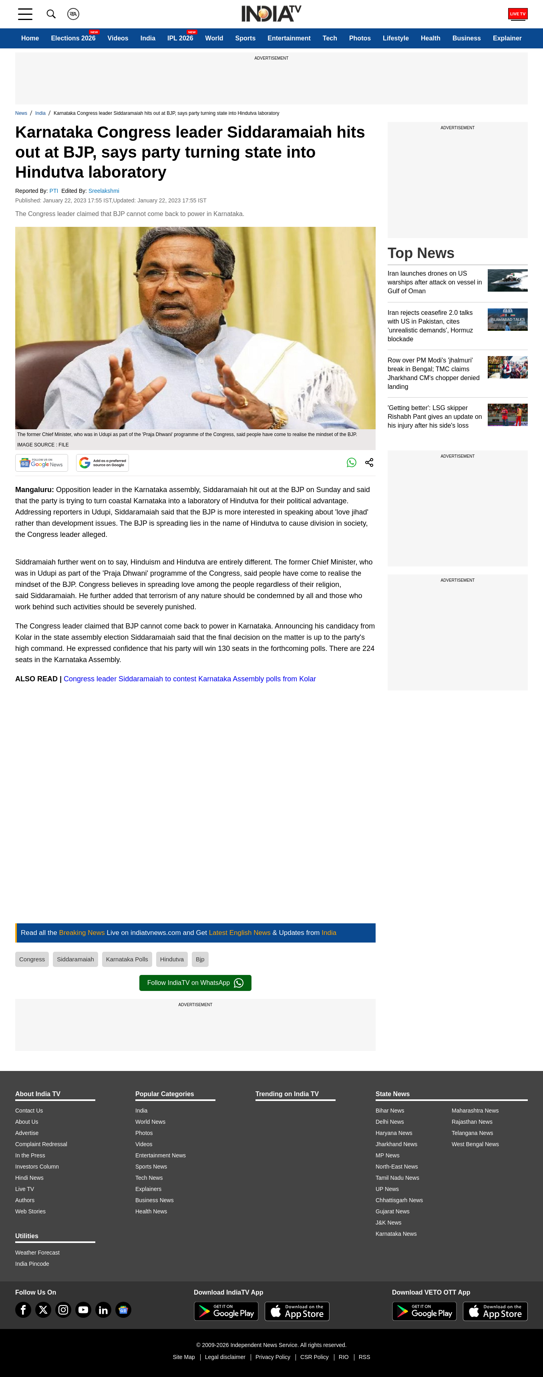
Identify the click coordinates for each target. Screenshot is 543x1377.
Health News (151, 1211)
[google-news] (123, 1310)
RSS (364, 1357)
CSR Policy (314, 1357)
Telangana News (472, 1133)
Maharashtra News (475, 1110)
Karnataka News (396, 1234)
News (21, 113)
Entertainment (289, 38)
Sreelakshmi (104, 191)
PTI (55, 191)
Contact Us (29, 1110)
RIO (344, 1357)
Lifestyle (396, 38)
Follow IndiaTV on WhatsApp (195, 983)
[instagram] (63, 1310)
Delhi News (390, 1122)
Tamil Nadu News (397, 1178)
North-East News (397, 1166)
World (214, 38)
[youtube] (83, 1310)
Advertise (26, 1133)
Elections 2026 (73, 38)
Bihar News (390, 1110)
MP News (388, 1155)
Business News (154, 1200)
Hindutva (172, 959)
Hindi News (29, 1178)
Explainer (507, 38)
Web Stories (30, 1211)
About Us (26, 1122)
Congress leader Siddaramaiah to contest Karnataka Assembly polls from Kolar (190, 679)
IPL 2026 (180, 38)
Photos (360, 38)
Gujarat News (393, 1211)
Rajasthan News (472, 1122)
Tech (330, 38)
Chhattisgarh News (399, 1200)
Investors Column (37, 1166)
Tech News (149, 1178)
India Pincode (32, 1264)
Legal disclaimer (225, 1357)
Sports (245, 38)
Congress (32, 959)
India (148, 38)
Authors (24, 1200)
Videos (118, 38)
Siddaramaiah (75, 959)
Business (466, 38)
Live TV (24, 1189)
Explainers (148, 1189)
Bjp (200, 959)
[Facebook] (23, 1310)
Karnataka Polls (127, 959)
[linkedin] (103, 1310)
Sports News (151, 1166)
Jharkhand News (396, 1144)
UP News (387, 1189)
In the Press (30, 1155)
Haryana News (394, 1133)
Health (430, 38)
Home (30, 38)
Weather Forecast (37, 1252)
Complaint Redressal (41, 1144)
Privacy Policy (272, 1357)
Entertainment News (160, 1155)
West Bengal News (475, 1144)
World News (150, 1122)
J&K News (389, 1222)
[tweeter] (43, 1310)
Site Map (184, 1357)
